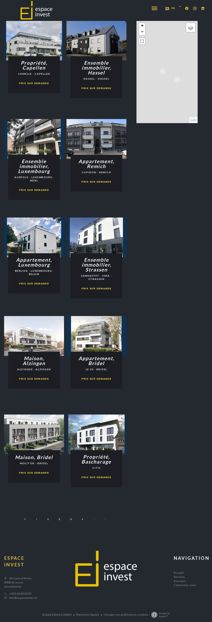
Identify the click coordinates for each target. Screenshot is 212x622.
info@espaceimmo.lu (23, 597)
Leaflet (193, 120)
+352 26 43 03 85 (20, 593)
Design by (159, 615)
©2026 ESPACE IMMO (57, 614)
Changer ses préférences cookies (125, 614)
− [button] (142, 32)
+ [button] (142, 26)
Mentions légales (87, 614)
